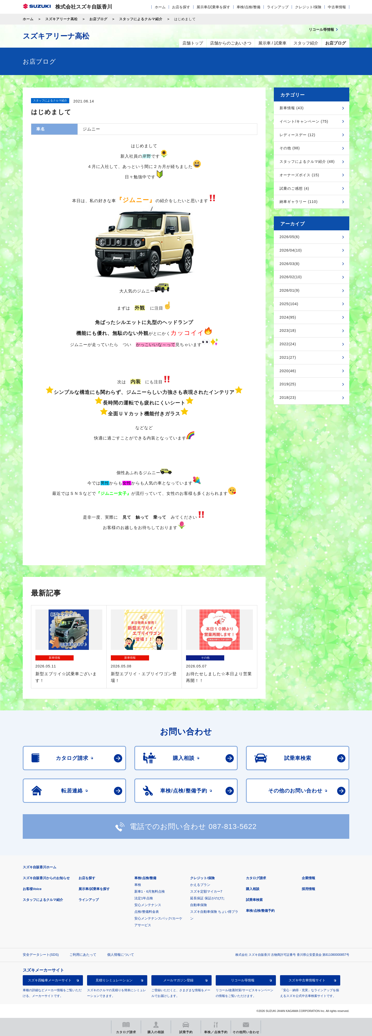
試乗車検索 (254, 900)
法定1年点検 (143, 898)
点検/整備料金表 (146, 912)
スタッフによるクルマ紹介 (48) (307, 161)
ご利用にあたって (82, 955)
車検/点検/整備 (248, 7)
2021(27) (288, 357)
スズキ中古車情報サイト (307, 980)
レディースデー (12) (297, 135)
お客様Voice (32, 889)
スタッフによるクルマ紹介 (140, 19)
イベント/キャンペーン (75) (304, 121)
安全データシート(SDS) (41, 955)
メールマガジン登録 (178, 980)
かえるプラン (200, 885)
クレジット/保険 (308, 7)
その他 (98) (290, 148)
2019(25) (288, 384)
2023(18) (288, 330)
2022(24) (288, 344)
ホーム (160, 7)
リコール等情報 (242, 980)
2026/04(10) (291, 250)
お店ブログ (98, 19)
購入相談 (252, 889)
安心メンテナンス (147, 905)
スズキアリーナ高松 (61, 19)
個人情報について (120, 955)
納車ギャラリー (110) (299, 202)
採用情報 (308, 889)
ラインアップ (278, 7)
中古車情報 (337, 7)
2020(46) (288, 371)
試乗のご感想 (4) (294, 188)
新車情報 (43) (292, 108)
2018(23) (288, 397)
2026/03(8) (290, 264)
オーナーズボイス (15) (299, 175)
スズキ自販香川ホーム (39, 867)
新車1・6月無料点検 (149, 891)
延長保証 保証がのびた (207, 898)
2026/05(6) (290, 237)
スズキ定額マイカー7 (206, 891)
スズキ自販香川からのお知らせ (46, 878)
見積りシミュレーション (114, 980)
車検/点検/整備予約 (260, 911)
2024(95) (288, 317)
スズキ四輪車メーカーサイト (50, 980)
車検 (137, 885)
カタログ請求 (256, 878)
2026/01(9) (290, 290)
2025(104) (289, 304)
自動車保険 (198, 905)
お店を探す (181, 7)
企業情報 (308, 878)
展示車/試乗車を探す (213, 7)
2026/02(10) (291, 277)
